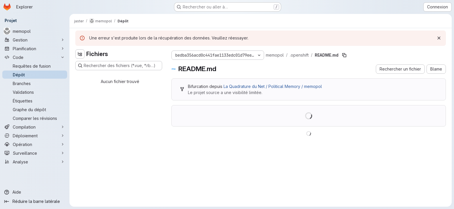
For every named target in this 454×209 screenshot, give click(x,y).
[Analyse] (34, 162)
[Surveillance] (34, 153)
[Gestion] (34, 40)
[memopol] (34, 31)
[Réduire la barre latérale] (34, 201)
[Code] (34, 57)
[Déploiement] (34, 135)
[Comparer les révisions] (34, 118)
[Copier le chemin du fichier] (344, 55)
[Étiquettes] (34, 101)
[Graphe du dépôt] (34, 109)
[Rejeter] (438, 38)
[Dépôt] (34, 75)
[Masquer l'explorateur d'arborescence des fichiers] (80, 54)
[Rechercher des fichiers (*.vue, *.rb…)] (118, 65)
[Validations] (34, 92)
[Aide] (34, 192)
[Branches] (34, 83)
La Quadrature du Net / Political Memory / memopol (273, 86)
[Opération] (34, 144)
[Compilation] (34, 127)
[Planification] (34, 48)
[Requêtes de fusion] (34, 66)
